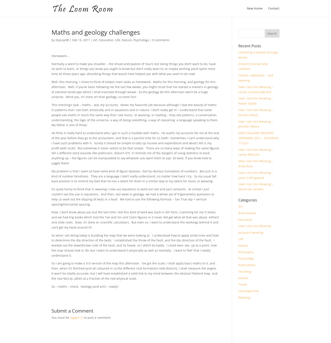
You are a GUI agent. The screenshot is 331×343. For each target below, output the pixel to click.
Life (117, 40)
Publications (247, 265)
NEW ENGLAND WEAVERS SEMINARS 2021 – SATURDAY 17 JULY (258, 138)
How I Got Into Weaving (254, 226)
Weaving (244, 297)
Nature (127, 40)
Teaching (244, 272)
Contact (273, 8)
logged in (76, 318)
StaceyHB (62, 40)
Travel (242, 284)
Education (106, 40)
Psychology (141, 40)
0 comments (161, 40)
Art (95, 40)
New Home (255, 8)
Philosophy (246, 252)
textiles (243, 278)
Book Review (247, 213)
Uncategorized (248, 291)
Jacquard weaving (250, 232)
